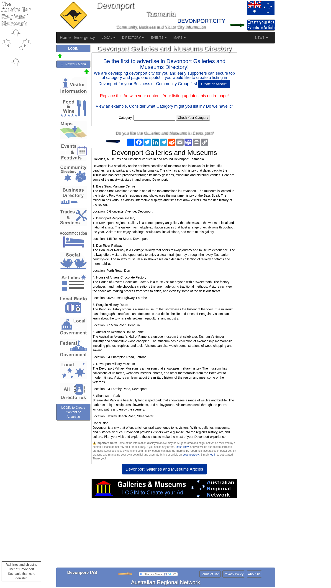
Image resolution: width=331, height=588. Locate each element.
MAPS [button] (179, 37)
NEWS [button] (261, 37)
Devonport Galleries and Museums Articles (164, 469)
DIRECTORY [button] (133, 37)
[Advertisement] (164, 534)
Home (65, 37)
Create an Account (214, 84)
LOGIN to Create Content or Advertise (73, 412)
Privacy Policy (234, 574)
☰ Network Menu (73, 64)
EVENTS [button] (159, 37)
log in (213, 454)
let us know (182, 447)
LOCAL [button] (108, 37)
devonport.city (191, 454)
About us (254, 574)
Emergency (84, 37)
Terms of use (210, 574)
